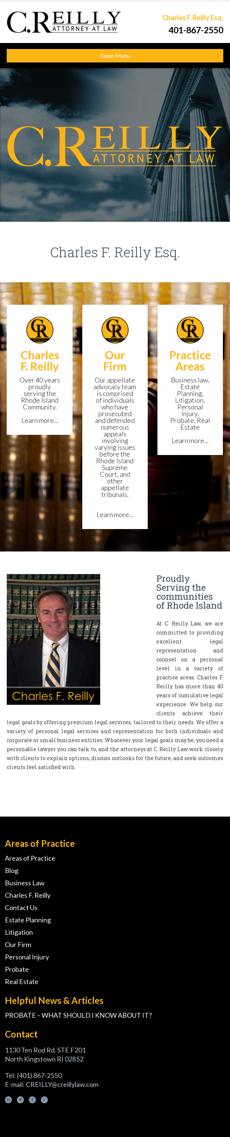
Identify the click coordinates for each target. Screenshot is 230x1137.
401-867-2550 (196, 30)
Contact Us (21, 907)
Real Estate (22, 981)
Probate (17, 969)
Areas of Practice (30, 858)
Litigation (19, 932)
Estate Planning (28, 920)
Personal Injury (27, 957)
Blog (11, 870)
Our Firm (18, 944)
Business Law (25, 883)
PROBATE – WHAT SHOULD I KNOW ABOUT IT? (78, 1015)
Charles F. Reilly (27, 895)
